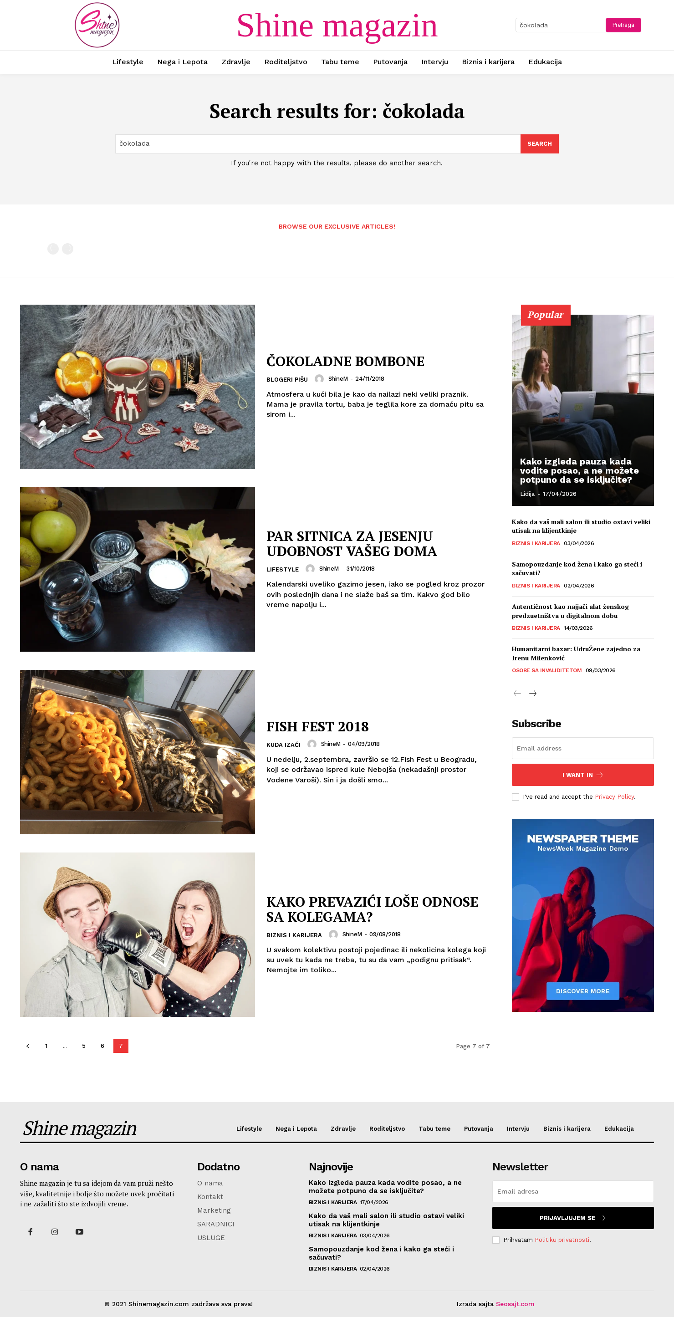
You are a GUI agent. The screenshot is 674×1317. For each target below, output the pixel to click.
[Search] (540, 143)
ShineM (338, 378)
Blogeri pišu (287, 379)
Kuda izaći (283, 744)
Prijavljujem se (573, 1218)
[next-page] (532, 694)
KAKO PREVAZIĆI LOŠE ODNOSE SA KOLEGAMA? (372, 909)
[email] (583, 748)
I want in (583, 775)
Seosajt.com (515, 1303)
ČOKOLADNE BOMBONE (345, 361)
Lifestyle (282, 569)
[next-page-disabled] (67, 249)
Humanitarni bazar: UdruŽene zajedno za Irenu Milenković (576, 653)
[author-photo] (321, 378)
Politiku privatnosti (562, 1239)
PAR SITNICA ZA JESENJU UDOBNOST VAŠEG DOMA (351, 543)
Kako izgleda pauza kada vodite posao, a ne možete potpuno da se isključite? (579, 470)
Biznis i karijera (294, 935)
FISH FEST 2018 (317, 726)
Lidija (527, 493)
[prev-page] (53, 249)
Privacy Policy (614, 796)
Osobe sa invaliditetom (547, 670)
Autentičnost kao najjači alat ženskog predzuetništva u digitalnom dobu (570, 611)
